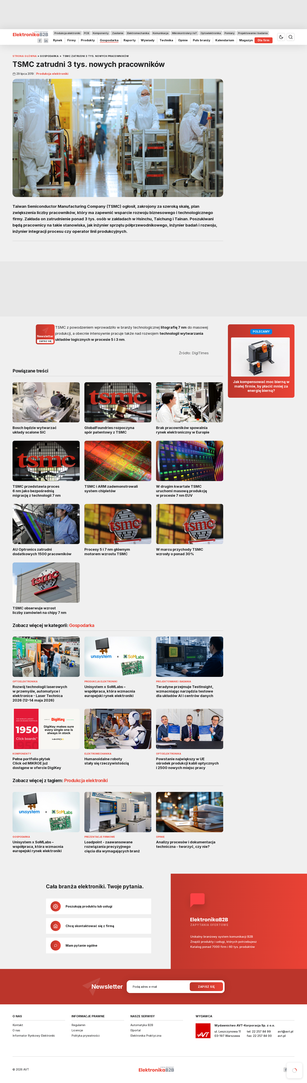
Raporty (130, 40)
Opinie (183, 40)
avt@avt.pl (285, 1031)
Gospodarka (109, 40)
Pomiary (229, 33)
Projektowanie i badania (253, 33)
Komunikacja (160, 33)
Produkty (88, 40)
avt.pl (282, 1036)
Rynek (57, 40)
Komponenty (100, 33)
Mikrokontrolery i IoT (184, 33)
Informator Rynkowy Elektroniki (34, 1035)
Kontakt (18, 1025)
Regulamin (78, 1025)
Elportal (135, 1030)
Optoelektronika (211, 33)
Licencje (77, 1030)
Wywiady (147, 40)
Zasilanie (117, 33)
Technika (166, 40)
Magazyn (246, 40)
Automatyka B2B (141, 1025)
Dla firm (263, 40)
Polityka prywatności (85, 1035)
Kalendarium (224, 40)
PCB (86, 33)
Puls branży (201, 40)
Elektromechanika (138, 33)
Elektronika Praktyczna (145, 1035)
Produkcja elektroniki (67, 33)
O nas (16, 1030)
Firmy (71, 40)
